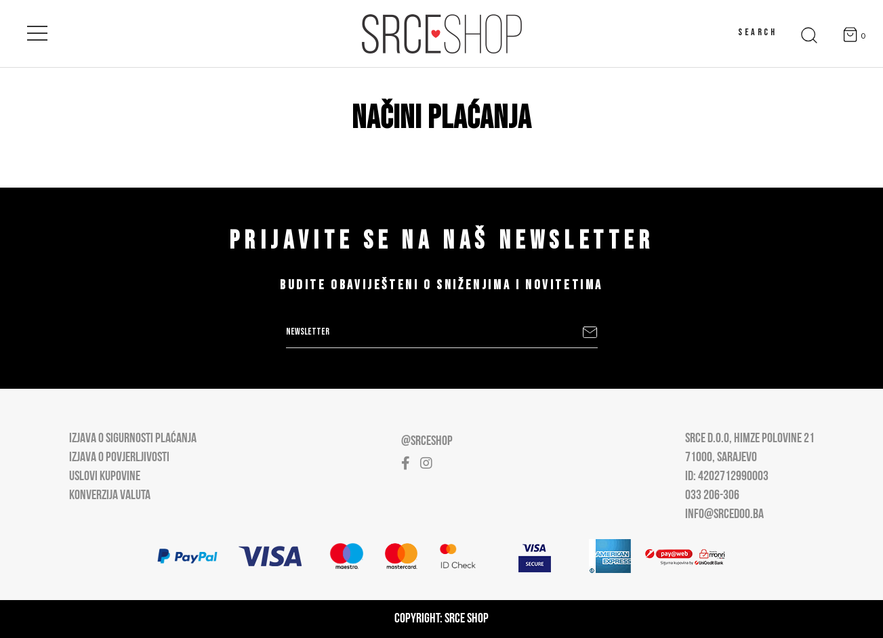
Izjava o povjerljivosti (119, 458)
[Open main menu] (37, 30)
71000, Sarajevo (721, 458)
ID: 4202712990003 (726, 477)
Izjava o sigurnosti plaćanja (133, 439)
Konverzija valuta (109, 496)
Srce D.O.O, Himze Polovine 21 (750, 439)
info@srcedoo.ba (724, 515)
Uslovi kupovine (104, 477)
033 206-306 (712, 496)
